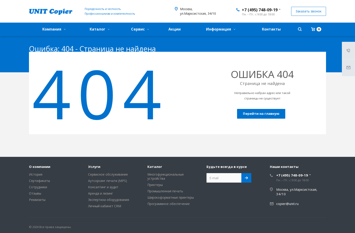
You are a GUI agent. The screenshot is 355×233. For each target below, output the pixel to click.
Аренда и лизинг (100, 193)
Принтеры (155, 185)
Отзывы (35, 193)
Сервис (140, 29)
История (35, 174)
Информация (220, 29)
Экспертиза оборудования (108, 200)
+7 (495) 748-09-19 (260, 9)
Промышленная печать (165, 191)
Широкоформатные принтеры (170, 197)
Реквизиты (37, 200)
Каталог (100, 29)
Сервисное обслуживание (108, 174)
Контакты (271, 29)
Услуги (94, 166)
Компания (54, 29)
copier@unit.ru (287, 203)
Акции (174, 29)
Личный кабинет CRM (104, 206)
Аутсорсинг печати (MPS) (107, 181)
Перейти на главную (261, 113)
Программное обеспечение (168, 204)
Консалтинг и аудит (103, 187)
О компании (39, 166)
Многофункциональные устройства (165, 176)
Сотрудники (38, 187)
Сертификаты (39, 181)
